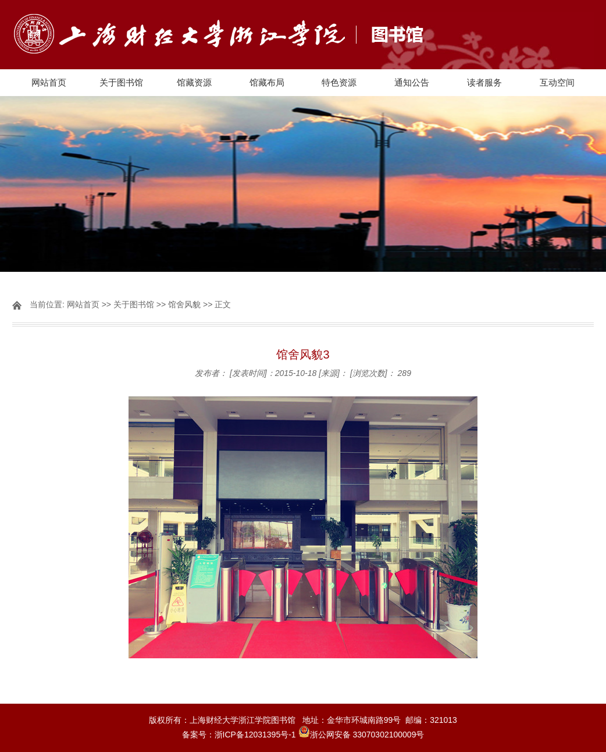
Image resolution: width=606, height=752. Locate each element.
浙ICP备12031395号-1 (256, 734)
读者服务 (484, 82)
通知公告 (411, 82)
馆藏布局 (266, 82)
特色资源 (339, 82)
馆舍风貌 (184, 304)
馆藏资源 (194, 82)
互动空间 (557, 82)
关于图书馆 (121, 82)
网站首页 (48, 82)
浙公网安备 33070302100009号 (367, 734)
